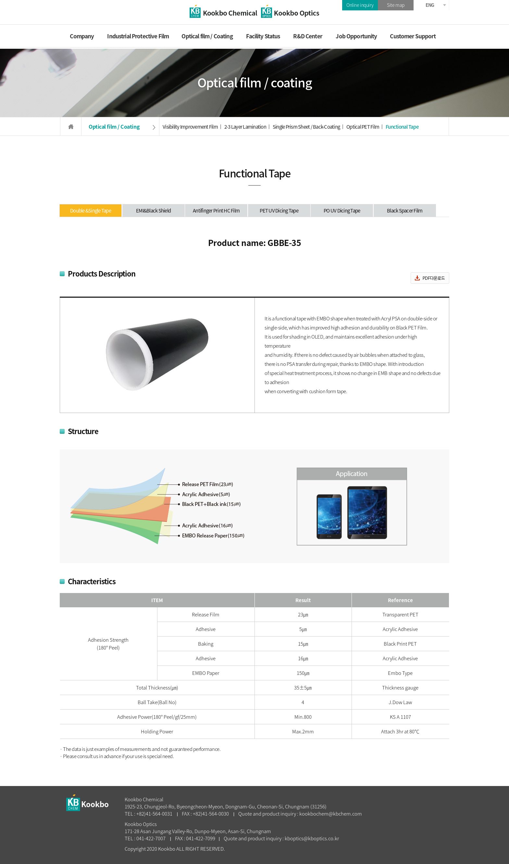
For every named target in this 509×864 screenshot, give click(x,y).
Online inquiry (360, 5)
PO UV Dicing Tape (342, 210)
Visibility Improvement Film (190, 126)
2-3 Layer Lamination (245, 126)
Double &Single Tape (90, 210)
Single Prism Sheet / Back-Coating (306, 126)
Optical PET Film (362, 126)
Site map (395, 5)
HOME (70, 126)
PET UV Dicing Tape (279, 210)
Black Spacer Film (404, 210)
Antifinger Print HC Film (216, 210)
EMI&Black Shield (153, 210)
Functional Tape (402, 126)
